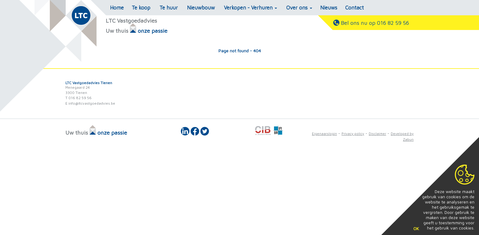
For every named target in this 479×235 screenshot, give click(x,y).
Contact (354, 8)
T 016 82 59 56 (78, 98)
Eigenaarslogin (324, 134)
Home (117, 8)
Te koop (141, 8)
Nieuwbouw (201, 8)
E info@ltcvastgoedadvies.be (90, 103)
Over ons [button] (299, 8)
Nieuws (328, 8)
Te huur (168, 8)
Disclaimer (377, 134)
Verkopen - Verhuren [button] (250, 8)
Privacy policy (353, 134)
